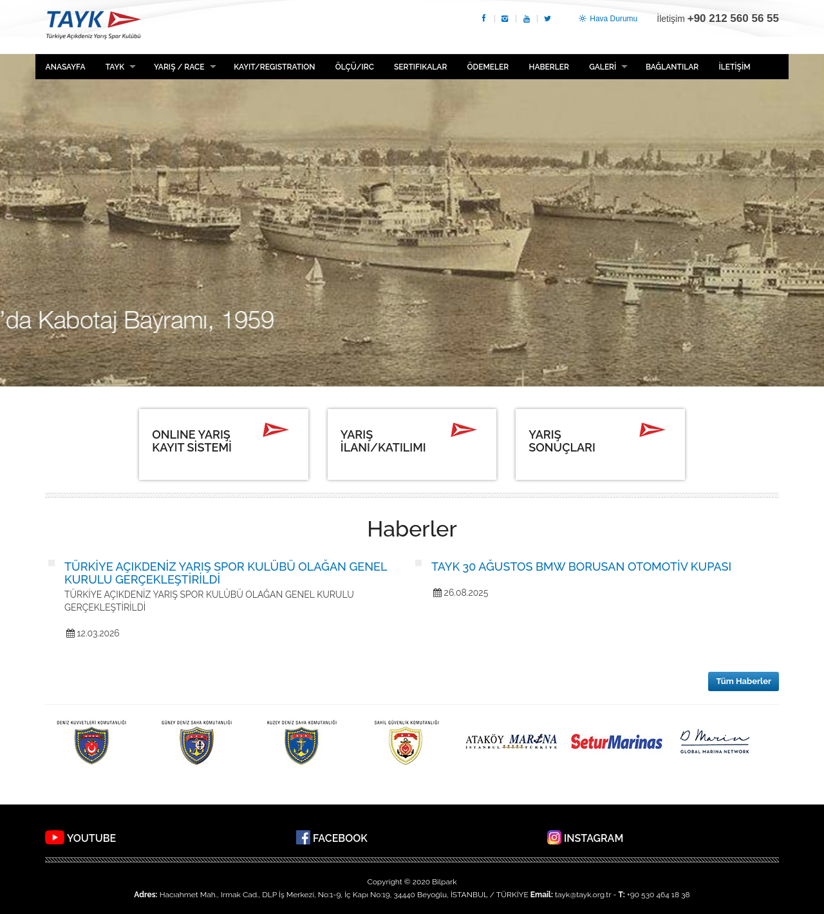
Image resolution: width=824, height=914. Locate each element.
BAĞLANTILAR (672, 66)
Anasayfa (66, 66)
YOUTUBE (91, 838)
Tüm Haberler (743, 681)
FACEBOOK (340, 838)
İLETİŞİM (734, 66)
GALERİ (602, 66)
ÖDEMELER (488, 66)
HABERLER (548, 66)
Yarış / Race (179, 66)
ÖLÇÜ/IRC (354, 66)
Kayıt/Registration (274, 66)
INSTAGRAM (593, 838)
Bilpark (444, 881)
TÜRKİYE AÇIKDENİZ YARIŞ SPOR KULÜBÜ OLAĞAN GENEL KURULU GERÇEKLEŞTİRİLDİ (225, 573)
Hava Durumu (607, 18)
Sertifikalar (420, 66)
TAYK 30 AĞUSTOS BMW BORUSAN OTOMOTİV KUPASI (581, 566)
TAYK (93, 27)
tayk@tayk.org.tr (583, 894)
